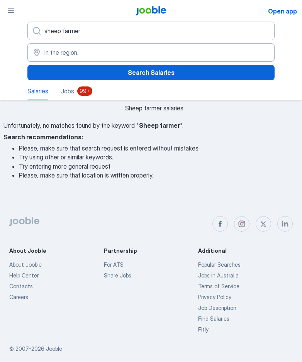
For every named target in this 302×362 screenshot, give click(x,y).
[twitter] (263, 224)
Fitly (203, 329)
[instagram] (241, 224)
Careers (18, 297)
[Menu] (11, 11)
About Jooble (25, 264)
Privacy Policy (214, 297)
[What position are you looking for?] (151, 31)
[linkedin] (285, 224)
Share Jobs (117, 275)
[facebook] (220, 224)
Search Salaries (151, 72)
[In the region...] (151, 52)
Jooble (54, 348)
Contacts (21, 286)
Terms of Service (218, 286)
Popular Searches (219, 264)
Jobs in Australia (218, 275)
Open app (282, 11)
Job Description (217, 307)
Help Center (24, 275)
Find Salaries (213, 318)
